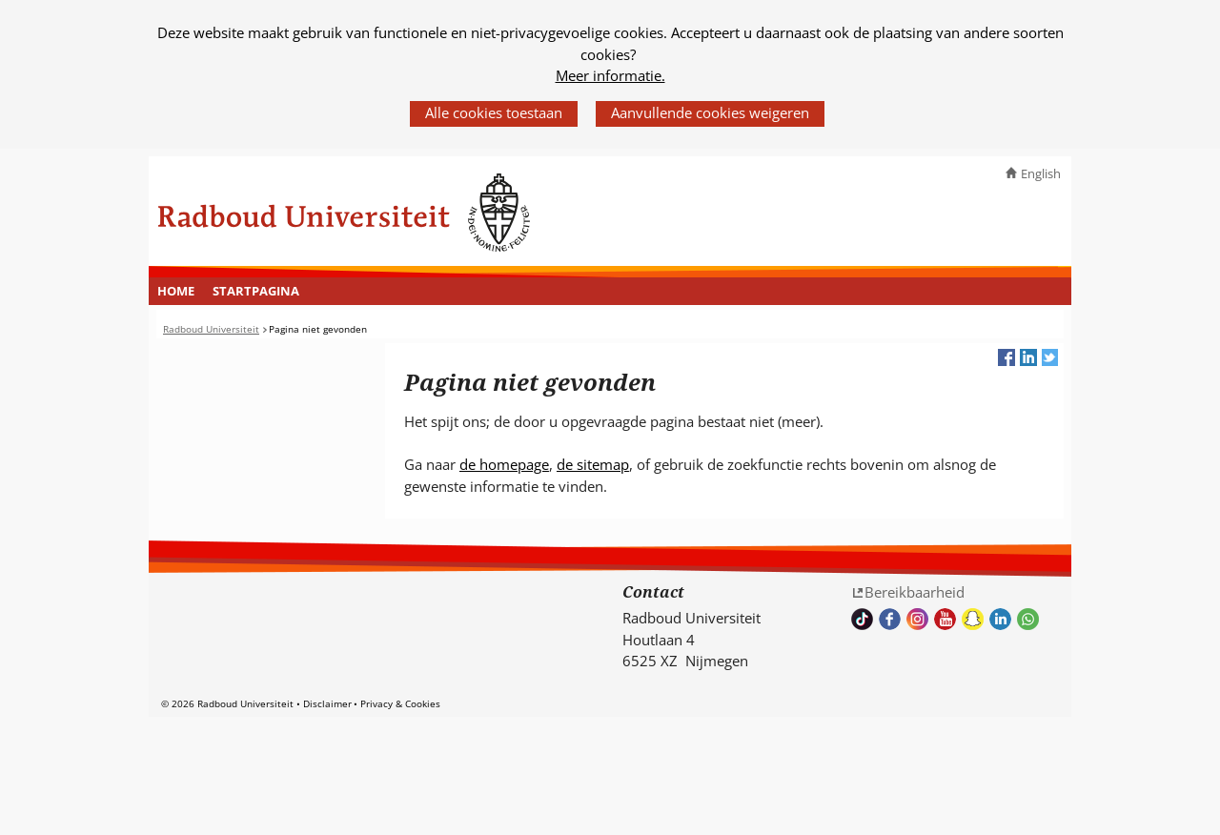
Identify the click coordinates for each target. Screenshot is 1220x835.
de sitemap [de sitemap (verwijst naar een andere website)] (593, 464)
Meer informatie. (610, 75)
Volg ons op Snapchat (973, 619)
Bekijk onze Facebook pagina (890, 619)
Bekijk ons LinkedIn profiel (1000, 619)
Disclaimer (327, 703)
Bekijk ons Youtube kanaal (945, 619)
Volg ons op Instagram (917, 619)
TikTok (862, 619)
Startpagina (256, 290)
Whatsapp (1028, 619)
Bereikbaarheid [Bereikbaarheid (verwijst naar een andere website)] (914, 591)
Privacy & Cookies (400, 703)
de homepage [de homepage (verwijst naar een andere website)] (504, 464)
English (1041, 173)
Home (175, 290)
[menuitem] (176, 291)
